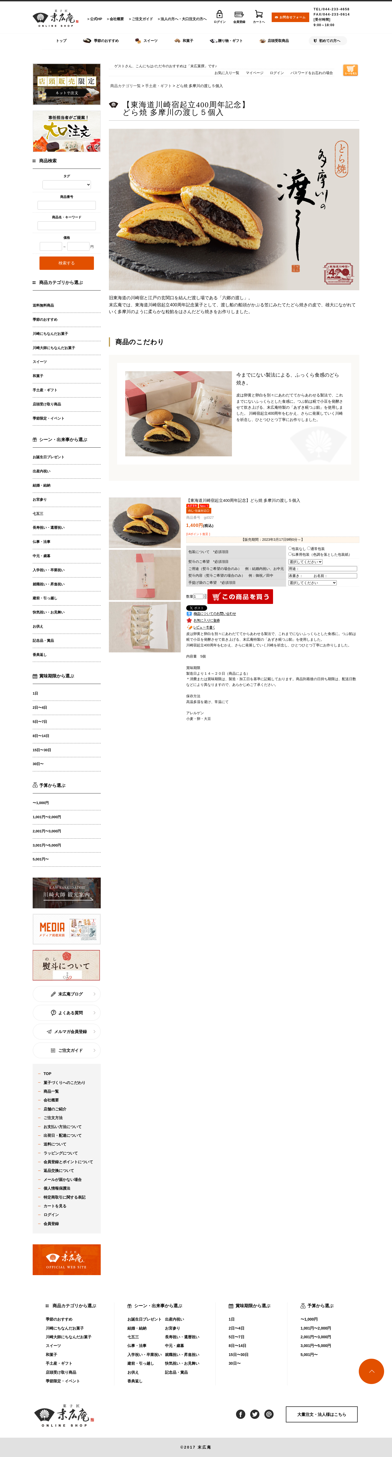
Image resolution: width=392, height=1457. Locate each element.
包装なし (297, 549)
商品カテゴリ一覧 (125, 86)
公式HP (96, 19)
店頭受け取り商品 (47, 404)
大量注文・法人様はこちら (321, 1414)
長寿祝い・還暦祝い (49, 528)
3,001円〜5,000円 (47, 845)
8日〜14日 (41, 736)
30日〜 (38, 764)
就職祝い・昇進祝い (49, 584)
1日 (35, 693)
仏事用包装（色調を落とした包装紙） (320, 554)
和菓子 (38, 376)
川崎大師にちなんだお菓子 (54, 348)
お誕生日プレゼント (49, 457)
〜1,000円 (41, 803)
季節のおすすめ (45, 319)
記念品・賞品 (43, 641)
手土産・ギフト (45, 390)
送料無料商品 (43, 305)
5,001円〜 (41, 859)
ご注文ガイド (142, 19)
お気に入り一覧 (227, 73)
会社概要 (117, 19)
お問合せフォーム (293, 17)
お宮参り (40, 499)
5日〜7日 (40, 722)
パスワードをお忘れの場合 (311, 73)
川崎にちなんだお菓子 (50, 334)
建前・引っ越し (45, 598)
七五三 (38, 514)
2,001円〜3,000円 (47, 831)
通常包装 (316, 549)
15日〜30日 (42, 750)
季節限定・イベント (49, 418)
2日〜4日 (40, 707)
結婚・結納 (41, 485)
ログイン (277, 73)
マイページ (255, 73)
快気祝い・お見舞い (49, 612)
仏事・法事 (41, 542)
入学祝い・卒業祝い (49, 570)
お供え (38, 626)
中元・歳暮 (41, 556)
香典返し (40, 655)
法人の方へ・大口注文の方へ (184, 19)
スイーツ (40, 362)
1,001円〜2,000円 (47, 817)
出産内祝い (41, 471)
